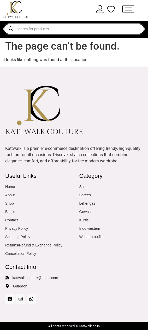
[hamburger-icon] (128, 9)
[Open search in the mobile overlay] (74, 29)
